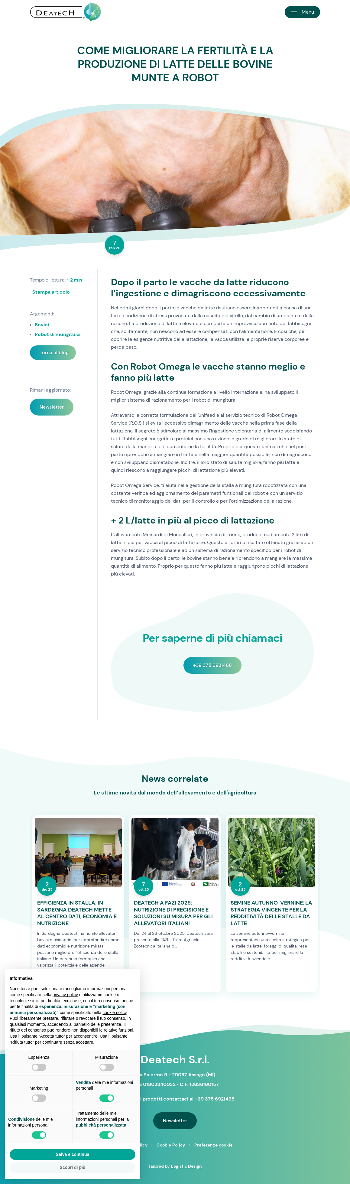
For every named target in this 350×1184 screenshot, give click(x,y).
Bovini (42, 324)
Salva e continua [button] (72, 1154)
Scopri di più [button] (73, 1167)
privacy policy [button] (65, 994)
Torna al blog (54, 352)
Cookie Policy (171, 1145)
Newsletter (52, 407)
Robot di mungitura (57, 334)
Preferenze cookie (213, 1145)
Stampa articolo (51, 292)
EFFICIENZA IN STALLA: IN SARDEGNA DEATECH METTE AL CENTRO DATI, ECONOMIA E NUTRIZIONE (77, 913)
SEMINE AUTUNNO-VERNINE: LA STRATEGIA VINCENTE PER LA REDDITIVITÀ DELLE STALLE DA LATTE (271, 913)
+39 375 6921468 (212, 665)
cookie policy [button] (114, 1012)
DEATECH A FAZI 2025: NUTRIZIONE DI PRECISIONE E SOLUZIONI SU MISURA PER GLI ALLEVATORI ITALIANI (173, 913)
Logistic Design (186, 1166)
